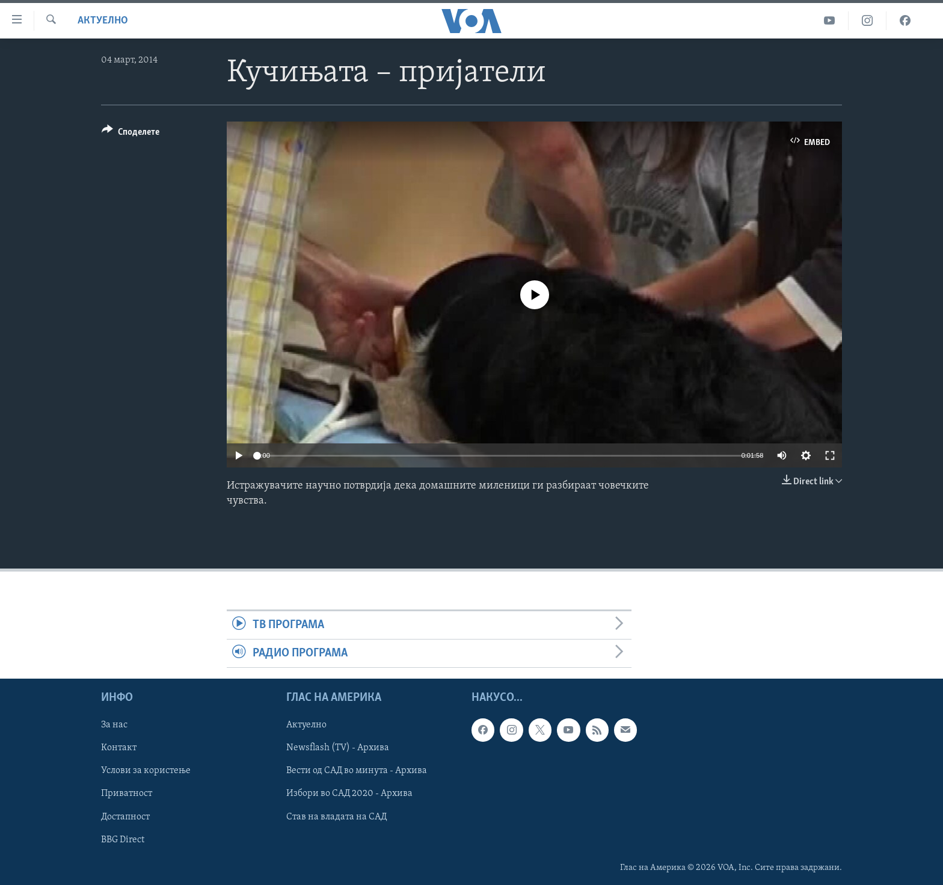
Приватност (126, 794)
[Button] (130, 134)
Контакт (119, 748)
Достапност (125, 817)
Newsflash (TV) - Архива (337, 748)
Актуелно (103, 20)
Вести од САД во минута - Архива (356, 771)
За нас (114, 725)
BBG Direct (122, 840)
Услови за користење (146, 771)
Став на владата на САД (336, 817)
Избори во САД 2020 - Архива (349, 794)
